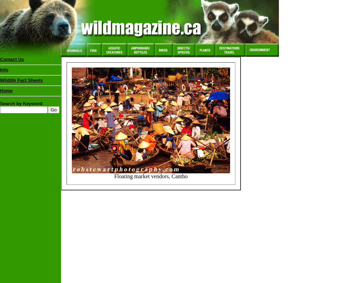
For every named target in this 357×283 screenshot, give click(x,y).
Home (6, 90)
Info (4, 69)
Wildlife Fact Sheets (30, 82)
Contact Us (12, 59)
